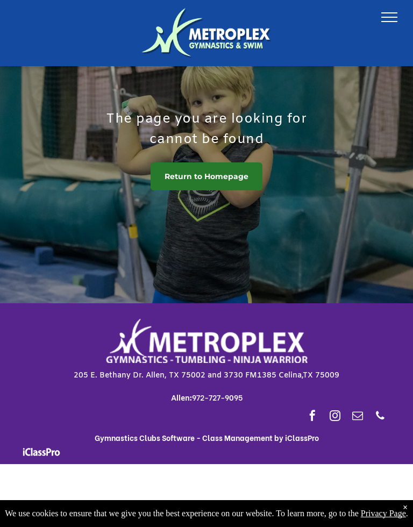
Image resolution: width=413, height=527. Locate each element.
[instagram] (335, 417)
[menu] (389, 17)
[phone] (380, 417)
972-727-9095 (217, 397)
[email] (358, 417)
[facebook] (312, 417)
